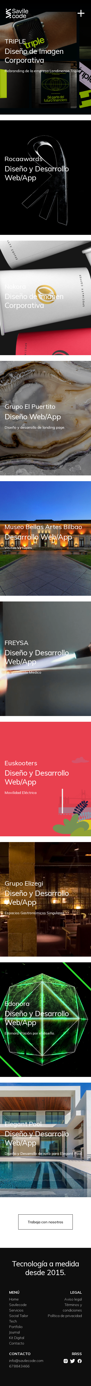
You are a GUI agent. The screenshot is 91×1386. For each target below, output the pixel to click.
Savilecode (18, 1304)
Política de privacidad (65, 1315)
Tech (13, 1321)
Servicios (16, 1310)
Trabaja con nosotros (45, 1222)
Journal (14, 1332)
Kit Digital (16, 1337)
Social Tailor (18, 1315)
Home (14, 1299)
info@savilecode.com (26, 1360)
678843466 (19, 1366)
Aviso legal (73, 1299)
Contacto (16, 1343)
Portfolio (16, 1326)
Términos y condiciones (72, 1307)
